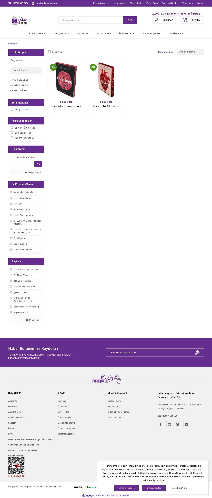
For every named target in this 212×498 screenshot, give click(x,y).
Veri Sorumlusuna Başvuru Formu (23, 445)
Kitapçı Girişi (120, 3)
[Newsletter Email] (155, 353)
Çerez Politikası (15, 455)
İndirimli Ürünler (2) (24, 138)
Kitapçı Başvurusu (101, 3)
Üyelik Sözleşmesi (66, 428)
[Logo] (19, 20)
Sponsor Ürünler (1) (25, 127)
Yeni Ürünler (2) (23, 132)
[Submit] (198, 353)
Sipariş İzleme (114, 401)
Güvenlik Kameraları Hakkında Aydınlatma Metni (30, 439)
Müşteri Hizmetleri (16, 417)
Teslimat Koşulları (66, 434)
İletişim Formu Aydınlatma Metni (23, 450)
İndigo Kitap (66, 102)
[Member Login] (164, 20)
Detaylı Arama (33, 172)
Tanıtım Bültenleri (170, 3)
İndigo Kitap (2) (22, 109)
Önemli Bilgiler (64, 417)
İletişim (200, 3)
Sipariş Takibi (136, 3)
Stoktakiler (57, 52)
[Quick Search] (21, 164)
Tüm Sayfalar (33, 320)
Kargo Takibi (152, 3)
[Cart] (192, 20)
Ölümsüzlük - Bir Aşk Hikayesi (66, 106)
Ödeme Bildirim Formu (118, 412)
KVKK (10, 434)
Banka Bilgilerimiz (66, 423)
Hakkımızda (14, 406)
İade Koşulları (114, 417)
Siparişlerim (113, 406)
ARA (130, 20)
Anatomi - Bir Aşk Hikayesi (106, 106)
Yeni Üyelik (63, 401)
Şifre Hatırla (63, 412)
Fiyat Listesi (187, 3)
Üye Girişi (62, 406)
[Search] (97, 20)
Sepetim (12, 423)
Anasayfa (12, 401)
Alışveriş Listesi (15, 412)
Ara (38, 164)
